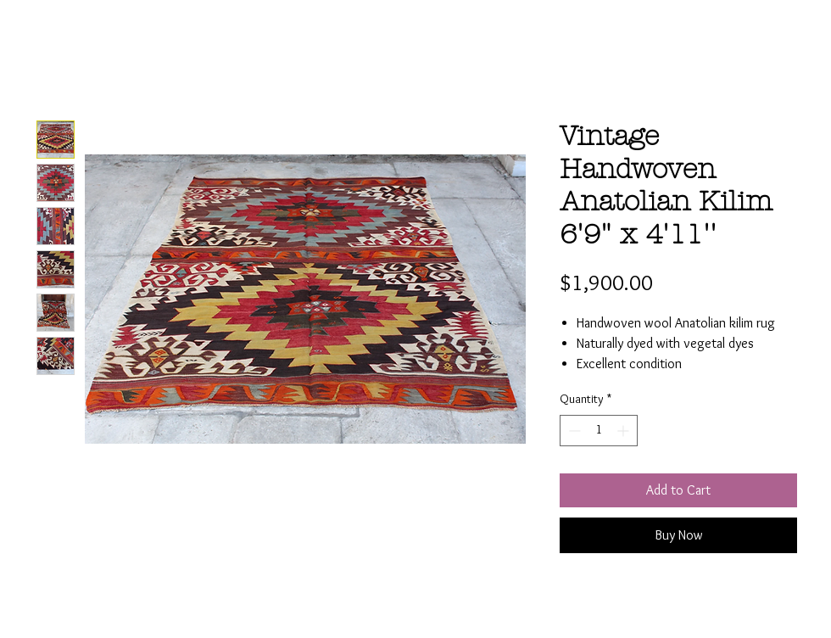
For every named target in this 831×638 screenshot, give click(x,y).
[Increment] (624, 430)
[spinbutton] (598, 430)
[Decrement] (572, 430)
